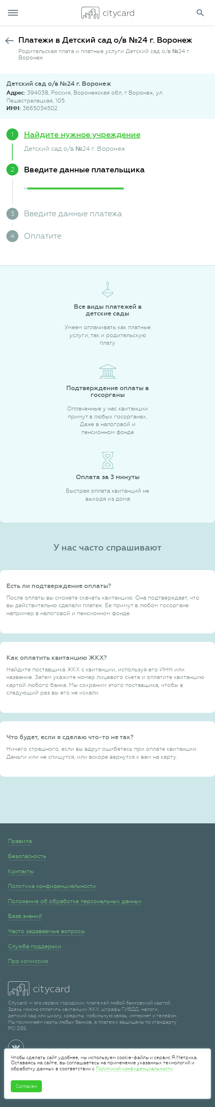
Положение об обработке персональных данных (75, 901)
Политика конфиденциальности (52, 886)
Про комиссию (28, 961)
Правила (20, 841)
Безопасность (27, 856)
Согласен (26, 1086)
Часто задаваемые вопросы (46, 931)
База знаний (25, 916)
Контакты (21, 871)
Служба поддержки (34, 946)
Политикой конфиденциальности (134, 1068)
